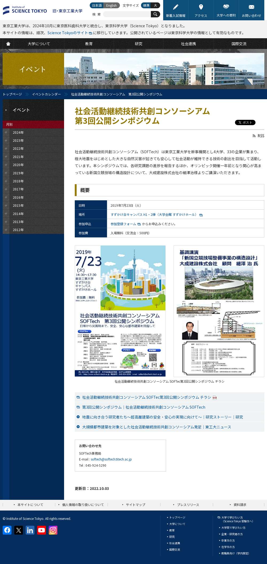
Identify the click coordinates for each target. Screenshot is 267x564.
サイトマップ (135, 504)
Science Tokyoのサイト (68, 32)
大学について (177, 524)
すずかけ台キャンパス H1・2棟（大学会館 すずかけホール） (157, 214)
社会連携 (174, 543)
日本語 (97, 5)
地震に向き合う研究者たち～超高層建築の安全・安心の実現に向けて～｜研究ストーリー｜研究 (162, 417)
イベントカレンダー (46, 94)
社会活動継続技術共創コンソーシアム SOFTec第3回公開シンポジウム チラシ (149, 397)
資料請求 (240, 504)
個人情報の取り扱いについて (83, 504)
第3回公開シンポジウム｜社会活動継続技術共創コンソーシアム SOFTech (143, 407)
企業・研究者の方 (232, 534)
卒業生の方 (228, 540)
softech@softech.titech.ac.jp (111, 459)
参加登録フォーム (123, 223)
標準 (146, 5)
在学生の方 (228, 547)
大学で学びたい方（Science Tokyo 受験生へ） (238, 519)
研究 (172, 537)
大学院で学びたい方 (233, 527)
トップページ (12, 94)
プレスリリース (188, 504)
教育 (172, 530)
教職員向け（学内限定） (236, 553)
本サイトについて (30, 504)
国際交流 (174, 549)
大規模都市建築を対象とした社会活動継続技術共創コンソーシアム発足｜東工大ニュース (156, 426)
